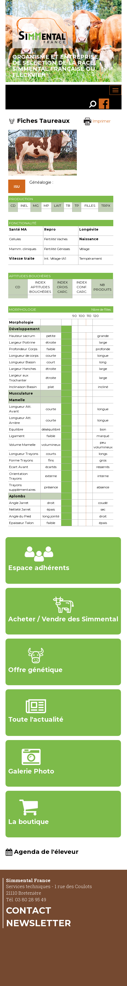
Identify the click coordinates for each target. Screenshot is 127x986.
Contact (28, 910)
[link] (94, 105)
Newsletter (38, 923)
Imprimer (97, 121)
